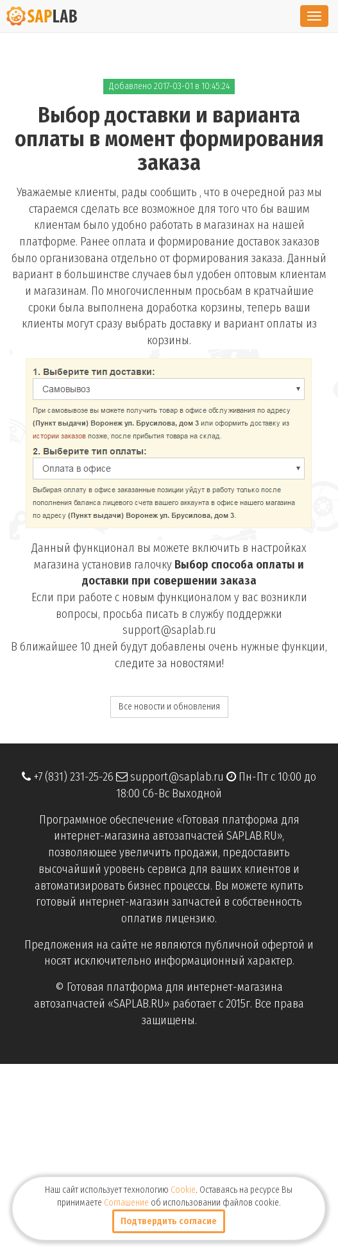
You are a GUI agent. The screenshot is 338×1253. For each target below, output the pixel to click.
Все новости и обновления (169, 706)
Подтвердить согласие (169, 1221)
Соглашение (126, 1202)
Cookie (183, 1189)
